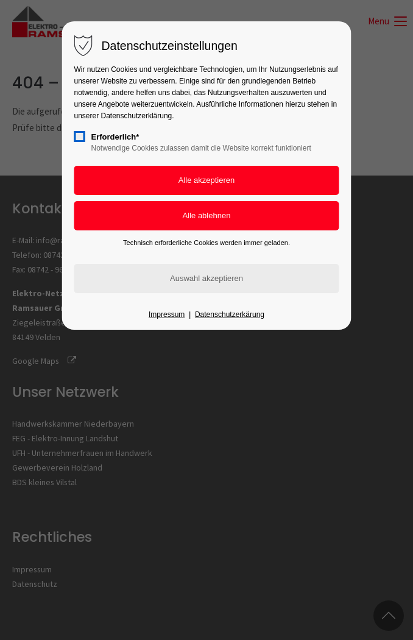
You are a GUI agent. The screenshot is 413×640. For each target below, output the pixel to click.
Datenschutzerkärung (229, 314)
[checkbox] (79, 136)
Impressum (167, 314)
